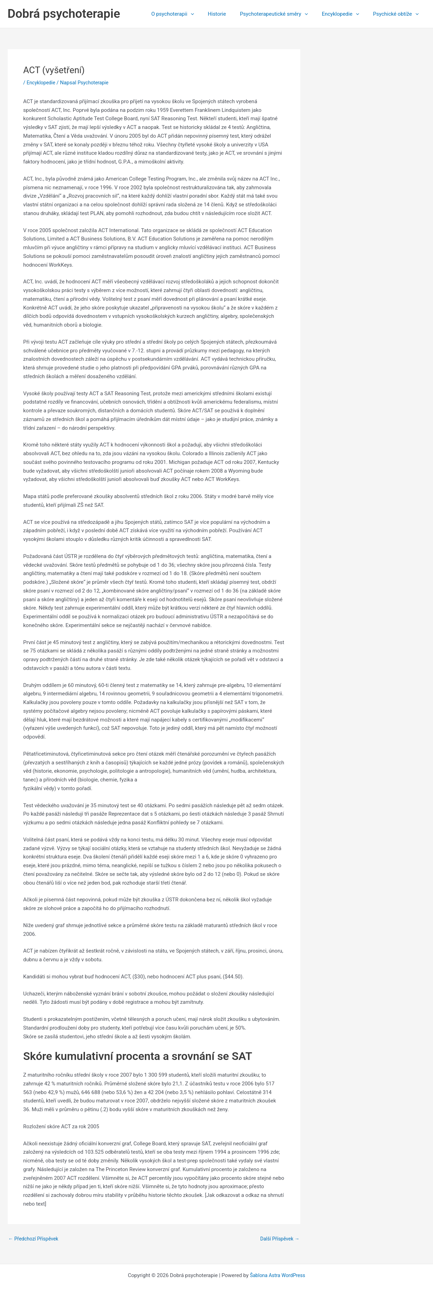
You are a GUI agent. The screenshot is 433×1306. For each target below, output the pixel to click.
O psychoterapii (188, 14)
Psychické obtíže (397, 14)
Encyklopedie (345, 14)
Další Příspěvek (278, 1239)
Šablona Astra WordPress (277, 1275)
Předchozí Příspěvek (35, 1239)
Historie (229, 14)
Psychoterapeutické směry (283, 14)
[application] (206, 14)
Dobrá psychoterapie (64, 14)
